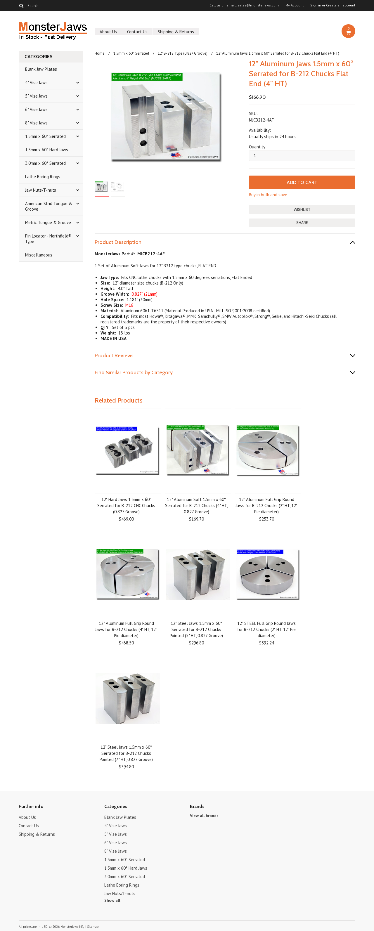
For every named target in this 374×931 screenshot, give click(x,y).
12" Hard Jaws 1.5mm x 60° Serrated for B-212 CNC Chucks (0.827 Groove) (126, 505)
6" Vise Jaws (36, 109)
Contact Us (137, 31)
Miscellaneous (38, 255)
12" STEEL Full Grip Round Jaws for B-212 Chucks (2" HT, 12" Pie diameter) (266, 629)
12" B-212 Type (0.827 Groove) (182, 53)
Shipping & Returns (176, 31)
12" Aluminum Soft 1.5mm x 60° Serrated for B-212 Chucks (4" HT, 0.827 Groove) (196, 505)
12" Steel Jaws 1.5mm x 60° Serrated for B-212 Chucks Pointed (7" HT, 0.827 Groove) (126, 753)
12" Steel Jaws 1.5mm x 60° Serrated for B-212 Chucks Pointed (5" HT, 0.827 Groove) (196, 629)
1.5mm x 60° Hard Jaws (46, 149)
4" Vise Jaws (36, 82)
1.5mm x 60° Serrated (45, 136)
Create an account (340, 5)
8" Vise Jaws (36, 123)
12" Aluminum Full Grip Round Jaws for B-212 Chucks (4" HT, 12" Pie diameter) (126, 629)
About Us (108, 31)
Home (100, 53)
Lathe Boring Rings (42, 176)
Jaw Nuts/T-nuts (40, 190)
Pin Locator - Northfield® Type (48, 238)
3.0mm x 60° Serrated (45, 163)
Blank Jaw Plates (41, 69)
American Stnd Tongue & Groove (48, 206)
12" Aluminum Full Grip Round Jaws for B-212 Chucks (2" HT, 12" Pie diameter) (266, 505)
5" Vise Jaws (36, 96)
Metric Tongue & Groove (48, 222)
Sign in (315, 5)
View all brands (204, 815)
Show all (112, 900)
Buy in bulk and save (268, 194)
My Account (294, 5)
